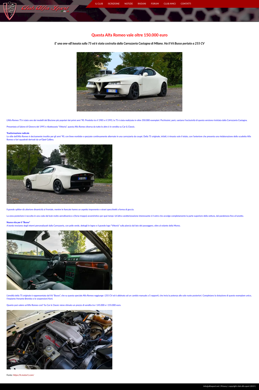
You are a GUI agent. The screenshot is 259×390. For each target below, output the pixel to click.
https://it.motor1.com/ (23, 375)
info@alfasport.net (211, 386)
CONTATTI (186, 3)
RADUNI (142, 3)
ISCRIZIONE (113, 3)
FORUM (155, 3)
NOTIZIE (129, 3)
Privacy (224, 386)
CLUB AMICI (170, 3)
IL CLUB (99, 3)
